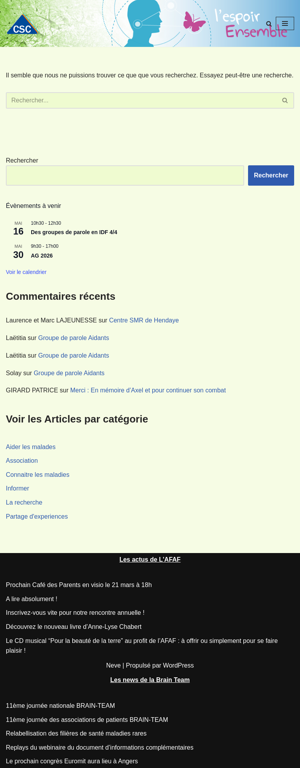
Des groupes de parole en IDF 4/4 (74, 232)
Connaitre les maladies (38, 474)
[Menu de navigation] (285, 23)
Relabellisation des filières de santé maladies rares (76, 733)
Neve (113, 665)
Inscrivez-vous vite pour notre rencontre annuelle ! (75, 612)
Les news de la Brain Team (149, 680)
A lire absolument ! (31, 599)
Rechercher (22, 160)
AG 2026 (42, 255)
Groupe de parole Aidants (73, 338)
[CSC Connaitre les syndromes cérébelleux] (25, 23)
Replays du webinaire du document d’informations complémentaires (99, 747)
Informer (17, 488)
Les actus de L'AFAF (150, 559)
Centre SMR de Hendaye (144, 320)
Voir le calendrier (26, 272)
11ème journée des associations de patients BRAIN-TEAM (87, 719)
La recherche (24, 502)
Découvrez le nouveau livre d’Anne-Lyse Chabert (73, 626)
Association (22, 460)
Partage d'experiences (37, 516)
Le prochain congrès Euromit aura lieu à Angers (72, 761)
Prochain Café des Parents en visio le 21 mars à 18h (79, 585)
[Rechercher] (269, 24)
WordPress (178, 665)
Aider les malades (30, 447)
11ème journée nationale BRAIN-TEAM (60, 705)
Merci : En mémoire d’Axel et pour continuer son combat (148, 390)
